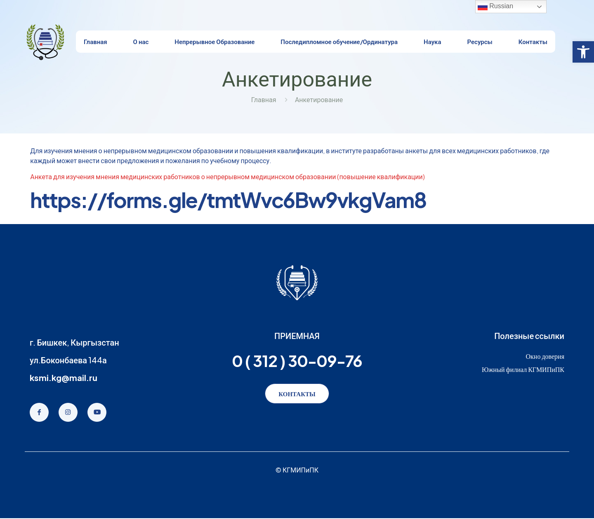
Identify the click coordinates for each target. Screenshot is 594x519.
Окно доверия (545, 356)
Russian (495, 7)
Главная (263, 99)
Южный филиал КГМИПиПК (523, 369)
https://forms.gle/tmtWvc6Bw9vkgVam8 (228, 200)
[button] (583, 52)
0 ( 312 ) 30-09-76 (297, 360)
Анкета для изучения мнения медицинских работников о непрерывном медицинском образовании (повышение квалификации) (227, 176)
